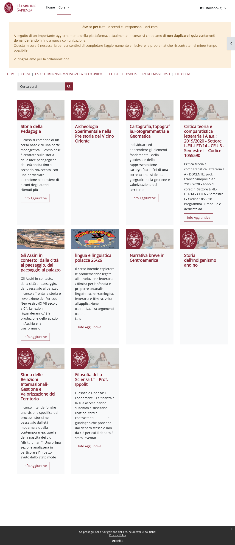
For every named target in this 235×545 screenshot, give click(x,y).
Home (11, 74)
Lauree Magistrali (156, 74)
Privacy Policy (117, 535)
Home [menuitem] (50, 7)
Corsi (25, 74)
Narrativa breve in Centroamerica (147, 258)
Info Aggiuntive (35, 198)
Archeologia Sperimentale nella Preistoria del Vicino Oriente (94, 134)
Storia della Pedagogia (31, 129)
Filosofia (182, 74)
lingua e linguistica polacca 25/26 (93, 258)
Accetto (117, 541)
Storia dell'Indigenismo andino (200, 260)
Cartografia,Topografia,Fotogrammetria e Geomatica (150, 131)
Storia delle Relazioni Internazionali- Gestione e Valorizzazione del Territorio (38, 387)
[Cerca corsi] (41, 86)
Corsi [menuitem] (62, 7)
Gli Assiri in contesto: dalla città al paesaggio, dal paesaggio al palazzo (41, 263)
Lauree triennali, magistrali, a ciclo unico (68, 74)
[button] (213, 8)
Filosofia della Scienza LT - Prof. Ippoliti (91, 379)
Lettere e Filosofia (122, 74)
